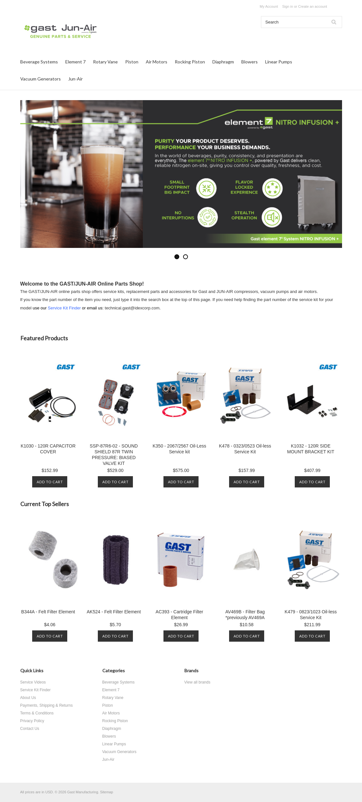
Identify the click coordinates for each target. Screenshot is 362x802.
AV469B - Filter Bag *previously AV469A (245, 614)
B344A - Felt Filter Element (48, 611)
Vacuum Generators (40, 78)
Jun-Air (75, 78)
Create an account (312, 6)
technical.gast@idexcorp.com (132, 308)
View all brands (197, 682)
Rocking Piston (190, 61)
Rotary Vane (105, 61)
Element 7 (75, 61)
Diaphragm (223, 61)
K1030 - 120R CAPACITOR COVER (48, 448)
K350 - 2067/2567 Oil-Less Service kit (179, 448)
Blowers (249, 61)
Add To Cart (50, 482)
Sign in (287, 6)
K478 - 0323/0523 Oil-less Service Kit (245, 448)
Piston (131, 61)
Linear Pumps (278, 61)
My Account (269, 6)
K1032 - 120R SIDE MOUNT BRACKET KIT (310, 448)
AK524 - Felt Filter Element (114, 611)
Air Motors (156, 61)
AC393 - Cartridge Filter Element (179, 614)
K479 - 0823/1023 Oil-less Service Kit (311, 614)
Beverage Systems (39, 61)
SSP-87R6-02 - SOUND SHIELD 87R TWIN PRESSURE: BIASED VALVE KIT (114, 454)
